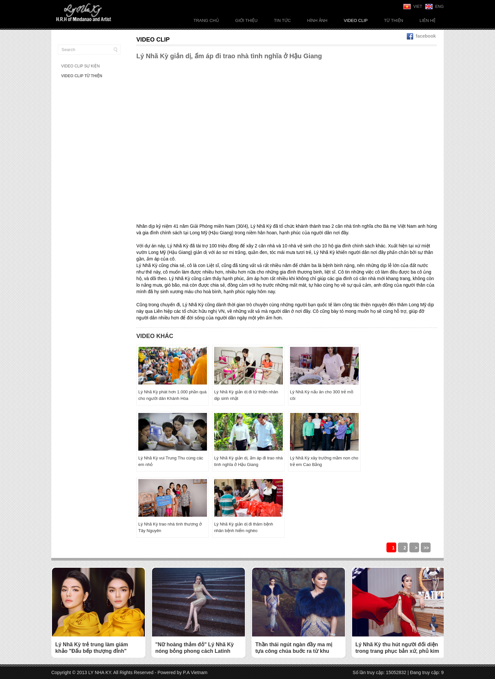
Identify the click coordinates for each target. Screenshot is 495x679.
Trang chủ (206, 20)
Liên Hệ (427, 20)
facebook (421, 36)
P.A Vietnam (195, 672)
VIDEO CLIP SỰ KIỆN (80, 66)
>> (426, 547)
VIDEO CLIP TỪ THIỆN (81, 76)
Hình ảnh (317, 20)
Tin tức (282, 20)
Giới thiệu (246, 20)
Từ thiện (393, 20)
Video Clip (355, 20)
